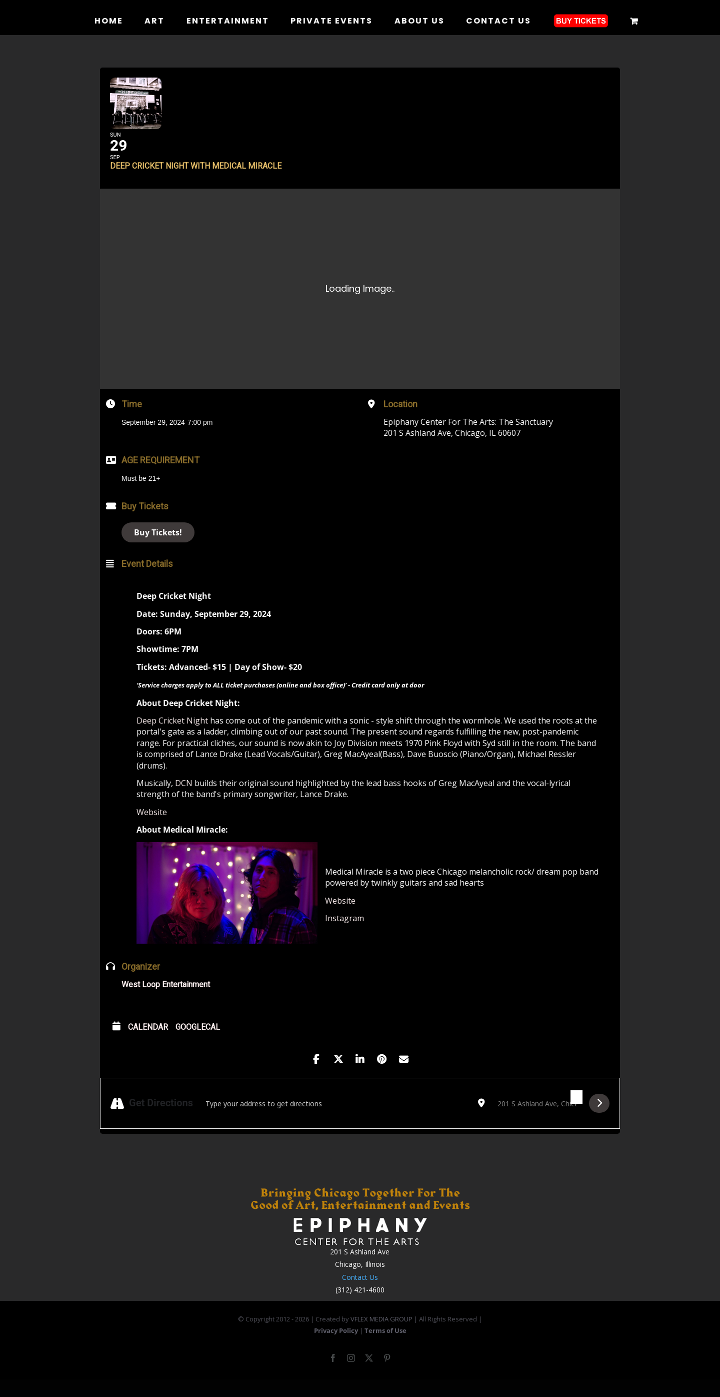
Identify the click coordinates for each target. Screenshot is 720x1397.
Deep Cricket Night (172, 736)
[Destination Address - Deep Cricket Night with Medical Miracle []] (537, 1119)
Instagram (344, 933)
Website (151, 827)
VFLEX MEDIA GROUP (381, 1334)
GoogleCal (198, 1042)
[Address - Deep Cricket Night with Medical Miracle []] (335, 1119)
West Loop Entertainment (166, 1000)
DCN (183, 798)
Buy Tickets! (158, 547)
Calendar (148, 1042)
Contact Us (360, 1292)
